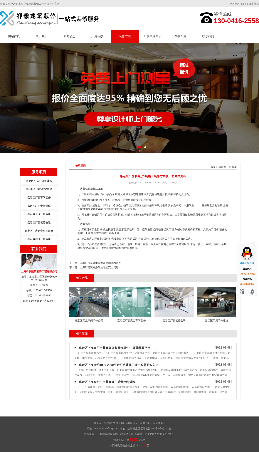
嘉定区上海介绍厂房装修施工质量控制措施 (107, 382)
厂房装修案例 (153, 36)
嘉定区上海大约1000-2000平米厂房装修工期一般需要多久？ (118, 365)
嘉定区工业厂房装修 (39, 214)
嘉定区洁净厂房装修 (39, 239)
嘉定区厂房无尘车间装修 (39, 230)
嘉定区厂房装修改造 (39, 222)
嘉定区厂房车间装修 (39, 197)
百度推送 (254, 3)
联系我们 (208, 36)
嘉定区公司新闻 (227, 167)
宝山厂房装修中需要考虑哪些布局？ (100, 263)
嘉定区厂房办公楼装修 (39, 180)
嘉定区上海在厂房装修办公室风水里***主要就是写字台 (114, 347)
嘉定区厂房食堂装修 (39, 205)
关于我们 (42, 36)
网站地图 (235, 3)
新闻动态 (69, 36)
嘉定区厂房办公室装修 (39, 189)
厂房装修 (97, 36)
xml (245, 3)
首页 (213, 167)
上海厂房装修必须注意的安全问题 (99, 267)
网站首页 (14, 36)
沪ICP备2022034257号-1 (159, 434)
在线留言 (180, 36)
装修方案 (125, 36)
